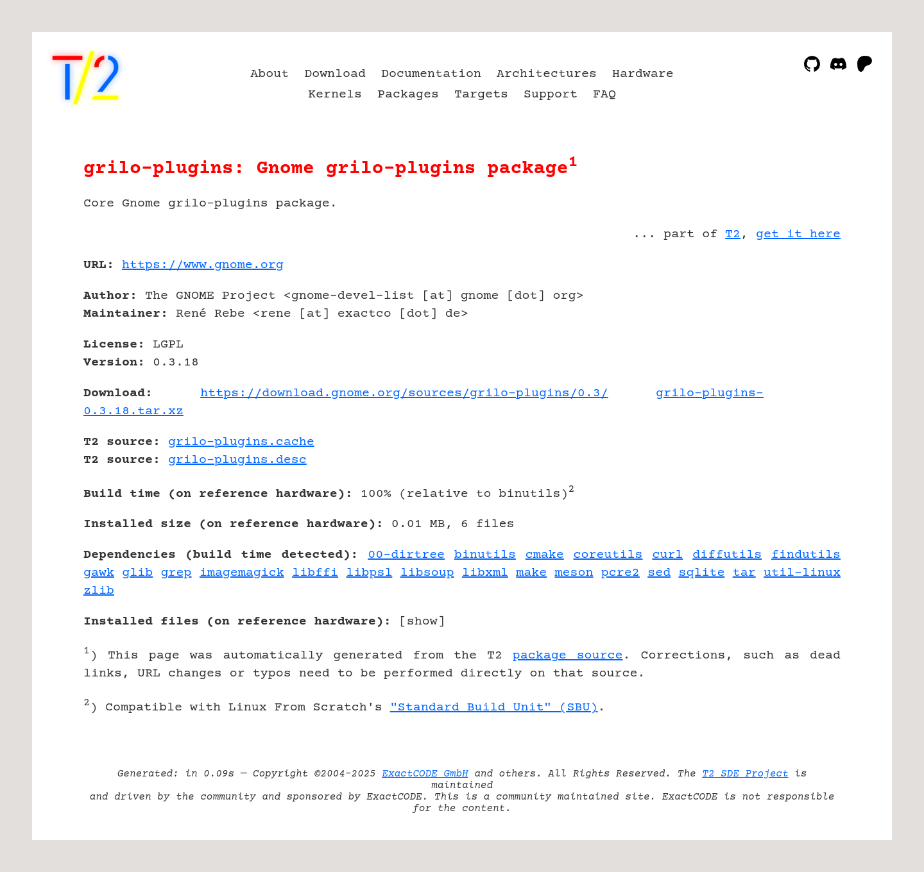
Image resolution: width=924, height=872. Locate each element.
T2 (732, 234)
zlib (98, 590)
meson (574, 573)
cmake (545, 555)
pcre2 (620, 573)
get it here (798, 234)
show (422, 621)
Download (335, 74)
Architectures (547, 74)
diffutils (727, 555)
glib (137, 573)
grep (176, 573)
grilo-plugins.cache (241, 442)
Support (551, 94)
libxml (485, 573)
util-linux (802, 573)
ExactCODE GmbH (425, 774)
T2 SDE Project (745, 774)
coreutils (608, 555)
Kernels (335, 94)
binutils (485, 555)
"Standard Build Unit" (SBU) (494, 707)
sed (659, 573)
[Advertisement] (802, 340)
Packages (408, 94)
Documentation (431, 74)
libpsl (369, 573)
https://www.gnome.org (203, 265)
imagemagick (242, 573)
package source (568, 655)
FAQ (604, 94)
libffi (315, 573)
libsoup (427, 573)
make (531, 573)
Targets (481, 94)
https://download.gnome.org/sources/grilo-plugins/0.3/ (404, 393)
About (269, 74)
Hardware (643, 74)
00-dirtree (406, 555)
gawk (98, 573)
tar (744, 573)
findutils (806, 555)
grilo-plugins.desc (237, 460)
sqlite (701, 573)
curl (667, 555)
